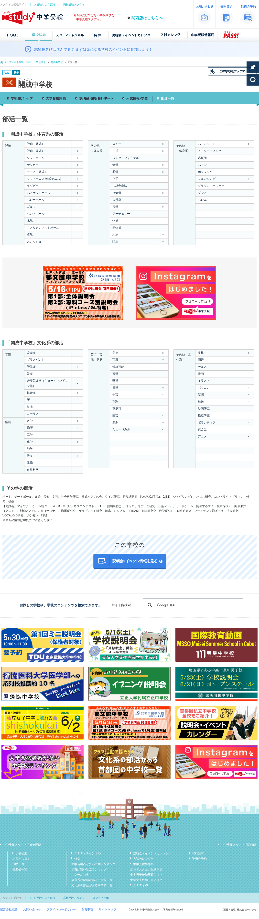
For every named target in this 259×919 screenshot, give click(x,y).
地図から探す (21, 858)
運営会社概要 (9, 909)
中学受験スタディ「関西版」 (240, 845)
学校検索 (41, 62)
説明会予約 (199, 858)
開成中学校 (57, 62)
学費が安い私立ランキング (89, 869)
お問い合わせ (32, 909)
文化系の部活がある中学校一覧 (91, 885)
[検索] (192, 605)
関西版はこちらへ (147, 18)
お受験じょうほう (44, 4)
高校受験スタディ (74, 4)
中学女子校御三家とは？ (146, 880)
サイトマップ (107, 909)
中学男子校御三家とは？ (146, 874)
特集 (77, 858)
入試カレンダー (143, 858)
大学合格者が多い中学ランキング (93, 864)
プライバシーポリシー (61, 909)
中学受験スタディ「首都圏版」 (23, 845)
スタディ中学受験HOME (17, 62)
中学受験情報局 (143, 864)
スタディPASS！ (144, 885)
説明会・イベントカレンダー (152, 853)
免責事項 (87, 909)
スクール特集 (80, 874)
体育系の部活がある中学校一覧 (91, 880)
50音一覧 (18, 864)
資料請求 (198, 853)
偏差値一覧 (19, 869)
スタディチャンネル (87, 853)
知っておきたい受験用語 (146, 869)
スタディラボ (101, 897)
